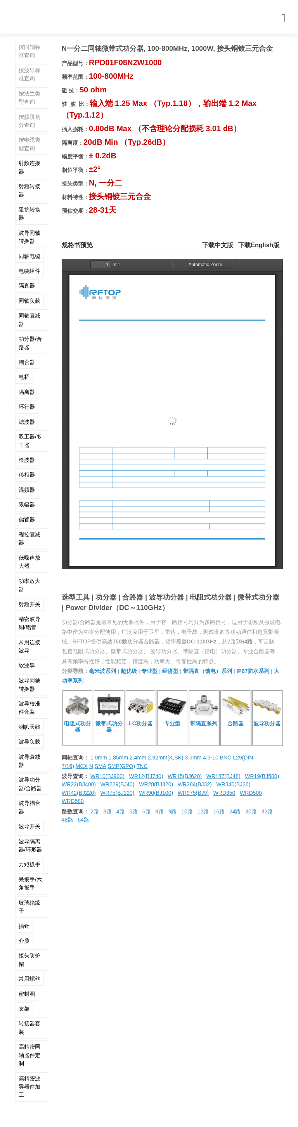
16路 (219, 811)
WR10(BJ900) (107, 776)
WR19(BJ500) (262, 776)
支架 (24, 1009)
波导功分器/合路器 (30, 784)
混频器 (27, 490)
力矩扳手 (29, 864)
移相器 (27, 475)
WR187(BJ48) (223, 776)
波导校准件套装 (29, 707)
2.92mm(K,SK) (166, 757)
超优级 (129, 671)
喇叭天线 (29, 727)
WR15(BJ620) (185, 776)
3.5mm (193, 757)
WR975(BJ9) (193, 793)
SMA (100, 766)
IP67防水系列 (253, 671)
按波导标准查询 (29, 74)
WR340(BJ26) (233, 784)
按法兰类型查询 (29, 97)
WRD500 (251, 793)
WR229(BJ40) (117, 784)
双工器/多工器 (30, 440)
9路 (172, 811)
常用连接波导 (29, 646)
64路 (83, 820)
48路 (67, 820)
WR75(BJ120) (117, 793)
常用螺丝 (29, 979)
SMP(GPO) (121, 766)
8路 (159, 811)
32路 (267, 811)
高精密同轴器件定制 (29, 1055)
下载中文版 (217, 245)
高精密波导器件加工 (29, 1086)
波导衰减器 (29, 761)
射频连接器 (29, 167)
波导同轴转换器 (29, 237)
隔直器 (27, 286)
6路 (146, 811)
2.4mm (138, 757)
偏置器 (27, 520)
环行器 (27, 407)
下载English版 (258, 245)
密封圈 (27, 994)
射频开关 (29, 604)
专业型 (149, 671)
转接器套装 (29, 1027)
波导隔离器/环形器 (30, 845)
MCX (82, 766)
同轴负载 (29, 301)
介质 (24, 941)
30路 (251, 811)
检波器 (27, 460)
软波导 (27, 665)
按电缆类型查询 (29, 144)
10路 (187, 811)
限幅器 (27, 504)
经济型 (170, 671)
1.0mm (98, 757)
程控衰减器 (29, 538)
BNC (226, 757)
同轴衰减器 (29, 319)
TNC (142, 766)
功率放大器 (29, 585)
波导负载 (29, 742)
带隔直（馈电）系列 (207, 671)
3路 (107, 811)
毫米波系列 (102, 671)
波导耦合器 (29, 807)
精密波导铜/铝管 (29, 623)
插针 (24, 926)
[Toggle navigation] (283, 18)
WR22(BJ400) (79, 784)
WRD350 (224, 793)
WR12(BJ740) (146, 776)
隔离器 (27, 392)
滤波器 (27, 422)
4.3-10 (210, 757)
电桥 (24, 377)
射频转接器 (29, 190)
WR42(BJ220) (79, 793)
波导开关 (29, 826)
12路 (203, 811)
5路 (133, 811)
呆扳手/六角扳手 (30, 883)
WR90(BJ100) (156, 793)
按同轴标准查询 (29, 51)
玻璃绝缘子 (29, 907)
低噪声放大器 (29, 562)
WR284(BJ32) (195, 784)
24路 (235, 811)
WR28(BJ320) (156, 784)
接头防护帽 (29, 959)
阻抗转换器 (29, 213)
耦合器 (27, 362)
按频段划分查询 (29, 121)
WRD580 (73, 801)
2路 (94, 811)
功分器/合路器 (30, 343)
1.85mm (118, 757)
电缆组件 (29, 271)
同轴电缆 (29, 256)
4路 (120, 811)
